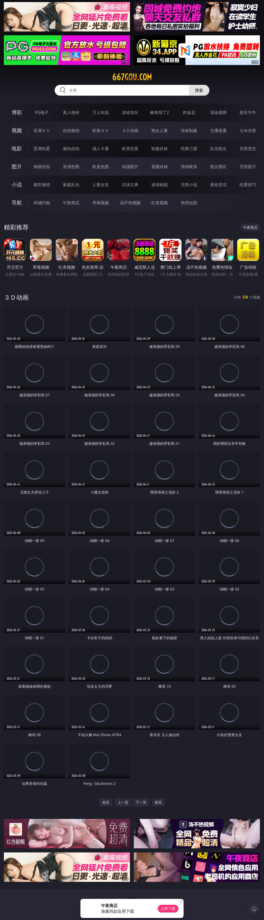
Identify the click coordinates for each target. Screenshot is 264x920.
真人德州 (71, 112)
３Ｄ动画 (130, 130)
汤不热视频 (130, 203)
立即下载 (168, 908)
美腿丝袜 (159, 166)
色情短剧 (189, 203)
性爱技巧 (248, 184)
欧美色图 (100, 166)
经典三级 (189, 148)
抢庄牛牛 (248, 112)
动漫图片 (130, 166)
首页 (105, 802)
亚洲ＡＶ (42, 130)
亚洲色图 (71, 166)
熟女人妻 (159, 130)
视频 (17, 130)
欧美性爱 (130, 148)
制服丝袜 (159, 148)
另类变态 (248, 148)
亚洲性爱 (42, 148)
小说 (17, 184)
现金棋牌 (218, 112)
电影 (17, 148)
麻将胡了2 (159, 112)
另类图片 (248, 166)
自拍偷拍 (71, 130)
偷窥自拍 (42, 166)
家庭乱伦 (71, 184)
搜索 (199, 90)
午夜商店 (71, 203)
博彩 (17, 112)
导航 (17, 202)
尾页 (158, 802)
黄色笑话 (218, 184)
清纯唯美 (189, 166)
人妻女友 (100, 184)
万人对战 (100, 112)
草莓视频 (100, 203)
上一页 (123, 802)
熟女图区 (218, 166)
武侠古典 (130, 184)
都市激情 (42, 184)
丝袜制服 (189, 130)
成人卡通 (100, 148)
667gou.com (132, 77)
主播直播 (218, 130)
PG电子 (41, 112)
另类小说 (189, 184)
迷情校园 (159, 184)
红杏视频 (159, 203)
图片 (17, 166)
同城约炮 (42, 203)
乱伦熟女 (218, 148)
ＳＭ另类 (248, 130)
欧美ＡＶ (100, 130)
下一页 (141, 802)
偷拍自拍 (71, 148)
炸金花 (189, 112)
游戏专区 (130, 112)
